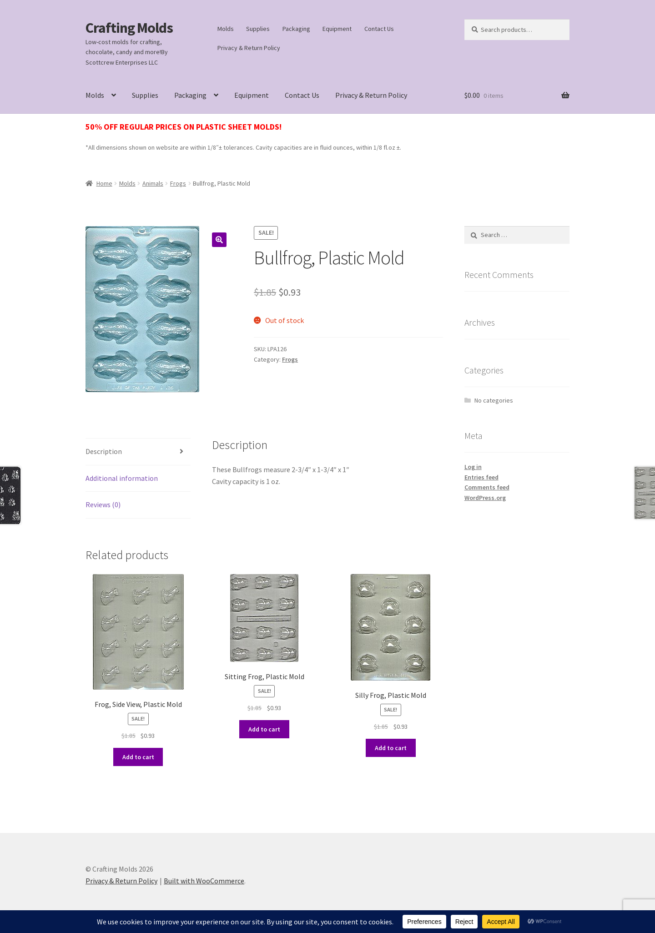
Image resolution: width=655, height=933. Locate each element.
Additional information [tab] (122, 478)
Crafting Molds (129, 28)
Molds (225, 29)
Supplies (258, 29)
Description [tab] (104, 451)
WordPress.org (485, 498)
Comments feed (486, 487)
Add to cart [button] (138, 757)
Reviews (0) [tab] (103, 504)
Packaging (296, 29)
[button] (219, 239)
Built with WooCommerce (204, 880)
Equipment (337, 29)
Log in (473, 467)
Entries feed (481, 477)
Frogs (178, 183)
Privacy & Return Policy (248, 48)
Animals (152, 183)
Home (104, 183)
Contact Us (379, 29)
